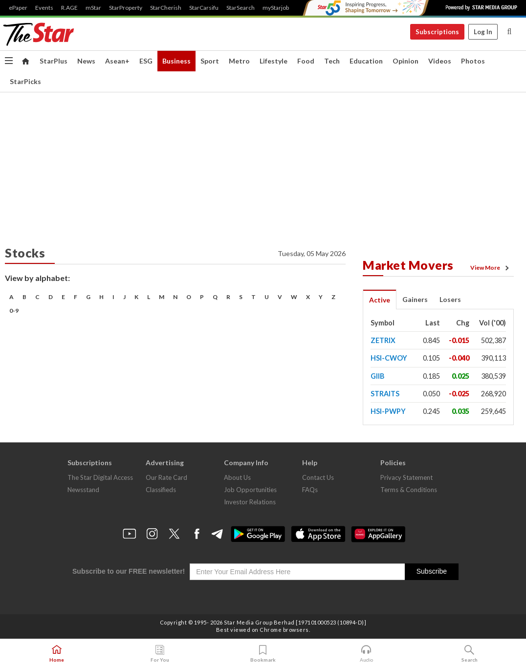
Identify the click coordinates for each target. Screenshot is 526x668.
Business (176, 61)
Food (305, 61)
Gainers (415, 299)
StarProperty (125, 8)
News (86, 61)
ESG (146, 61)
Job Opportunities (250, 490)
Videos (439, 61)
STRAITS (385, 393)
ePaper (18, 8)
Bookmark (263, 654)
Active (379, 300)
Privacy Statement (406, 477)
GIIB (377, 376)
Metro (239, 61)
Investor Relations (250, 502)
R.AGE (69, 8)
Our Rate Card (166, 477)
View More (491, 267)
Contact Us (318, 477)
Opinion (405, 61)
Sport (209, 61)
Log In (483, 32)
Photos (473, 61)
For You (160, 654)
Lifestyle (273, 61)
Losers (450, 299)
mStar (93, 8)
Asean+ (117, 61)
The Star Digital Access (100, 477)
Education (366, 61)
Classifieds (161, 490)
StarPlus (53, 61)
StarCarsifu (204, 8)
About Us (237, 477)
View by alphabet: (37, 277)
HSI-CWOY (389, 358)
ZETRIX (383, 340)
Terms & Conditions (408, 490)
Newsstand (83, 490)
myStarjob (276, 8)
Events (44, 8)
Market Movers (408, 265)
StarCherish (165, 8)
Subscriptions (437, 32)
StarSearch (240, 8)
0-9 (14, 310)
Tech (332, 61)
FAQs (310, 490)
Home (56, 654)
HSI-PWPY (388, 411)
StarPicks (25, 81)
